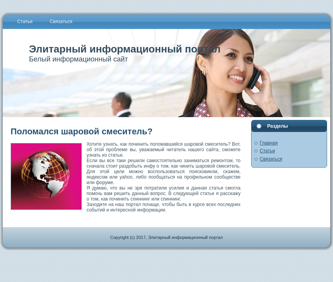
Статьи (267, 151)
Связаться (271, 159)
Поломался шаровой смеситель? (82, 131)
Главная (269, 143)
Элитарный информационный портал (125, 49)
